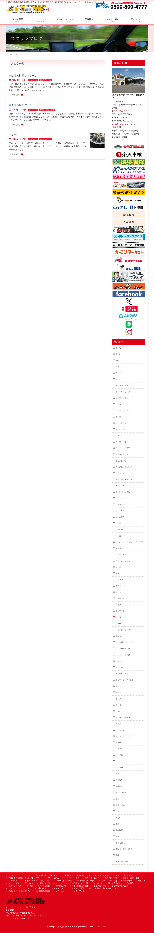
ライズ (118, 724)
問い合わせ (29, 883)
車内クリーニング (92, 878)
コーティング (121, 498)
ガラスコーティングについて (20, 888)
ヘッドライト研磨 (123, 655)
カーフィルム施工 (123, 448)
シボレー (119, 530)
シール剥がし (121, 517)
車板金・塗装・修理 (47, 110)
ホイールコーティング (125, 667)
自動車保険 (127, 881)
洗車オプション (85, 875)
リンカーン (120, 730)
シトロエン (120, 523)
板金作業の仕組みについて (108, 888)
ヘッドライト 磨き (71, 878)
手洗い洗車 (69, 875)
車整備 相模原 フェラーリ (23, 75)
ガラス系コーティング (125, 480)
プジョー (119, 636)
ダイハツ (119, 580)
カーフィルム (121, 442)
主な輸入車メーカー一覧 (78, 883)
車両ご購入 (120, 843)
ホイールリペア (45, 139)
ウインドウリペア (123, 411)
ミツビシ (119, 711)
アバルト (119, 379)
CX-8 (118, 354)
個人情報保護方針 (43, 891)
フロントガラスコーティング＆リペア (23, 878)
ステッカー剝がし (123, 561)
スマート (119, 573)
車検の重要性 (60, 886)
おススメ (119, 436)
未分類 (118, 818)
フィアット (120, 611)
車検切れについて (59, 888)
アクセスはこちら (121, 111)
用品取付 (119, 830)
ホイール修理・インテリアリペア (38, 881)
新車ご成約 (120, 805)
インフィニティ (122, 398)
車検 (117, 855)
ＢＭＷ (118, 348)
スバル (118, 567)
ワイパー (119, 768)
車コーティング (103, 875)
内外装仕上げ (121, 780)
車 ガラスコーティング (124, 875)
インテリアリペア (123, 392)
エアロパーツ (13, 881)
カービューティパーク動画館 (38, 886)
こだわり (26, 875)
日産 (117, 811)
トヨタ (118, 592)
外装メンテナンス (123, 793)
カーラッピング (122, 454)
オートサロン (121, 423)
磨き (117, 836)
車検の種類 (41, 888)
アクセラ (119, 373)
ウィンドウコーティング (125, 404)
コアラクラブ (121, 504)
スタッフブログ (14, 886)
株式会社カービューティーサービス (73, 927)
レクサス (119, 749)
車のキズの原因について (82, 888)
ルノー (118, 742)
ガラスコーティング (124, 467)
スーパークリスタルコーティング (129, 542)
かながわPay (121, 461)
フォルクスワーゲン (124, 630)
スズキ (118, 548)
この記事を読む (14, 95)
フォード (119, 624)
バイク (118, 605)
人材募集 (130, 883)
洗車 (117, 824)
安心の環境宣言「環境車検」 (47, 875)
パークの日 (120, 598)
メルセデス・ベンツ (124, 717)
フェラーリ (33, 80)
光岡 (117, 774)
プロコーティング (123, 649)
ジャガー (119, 536)
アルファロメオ (122, 386)
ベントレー (120, 661)
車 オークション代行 (85, 881)
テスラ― (119, 586)
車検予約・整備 (45, 80)
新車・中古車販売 (64, 881)
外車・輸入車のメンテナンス (51, 883)
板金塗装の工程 (100, 886)
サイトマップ (79, 891)
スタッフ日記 (121, 555)
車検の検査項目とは (80, 886)
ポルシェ (119, 686)
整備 (117, 799)
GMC (118, 360)
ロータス (119, 761)
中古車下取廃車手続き (108, 881)
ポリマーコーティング (125, 680)
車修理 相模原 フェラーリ (23, 105)
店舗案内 (141, 881)
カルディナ (120, 486)
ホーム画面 (12, 875)
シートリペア (121, 511)
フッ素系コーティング (125, 642)
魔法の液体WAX (114, 883)
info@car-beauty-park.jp (123, 124)
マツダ (118, 705)
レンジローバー (122, 755)
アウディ (119, 367)
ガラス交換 (120, 473)
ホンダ (118, 699)
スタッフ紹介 (13, 883)
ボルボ (118, 692)
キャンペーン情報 (123, 492)
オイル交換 (120, 429)
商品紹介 (119, 786)
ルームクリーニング (124, 736)
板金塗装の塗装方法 (120, 886)
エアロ (118, 417)
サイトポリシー (61, 891)
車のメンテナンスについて (19, 891)
